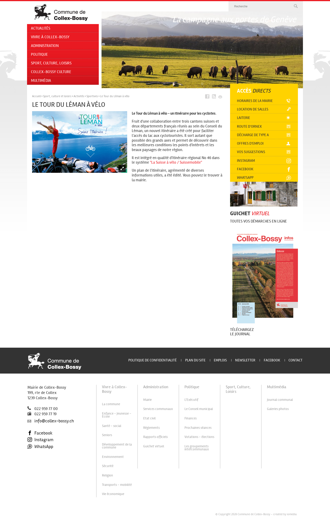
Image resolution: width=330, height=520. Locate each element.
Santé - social (111, 426)
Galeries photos (278, 409)
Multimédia (41, 80)
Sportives (92, 96)
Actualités (40, 28)
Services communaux (158, 409)
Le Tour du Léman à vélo (114, 96)
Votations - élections (199, 437)
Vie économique (113, 494)
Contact (295, 360)
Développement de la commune (117, 445)
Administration (45, 45)
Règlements (151, 428)
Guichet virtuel (153, 446)
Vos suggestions (251, 152)
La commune (111, 404)
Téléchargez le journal (242, 331)
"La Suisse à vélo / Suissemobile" (176, 162)
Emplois (220, 360)
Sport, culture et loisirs (57, 96)
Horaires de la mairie (255, 101)
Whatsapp (245, 177)
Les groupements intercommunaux (196, 447)
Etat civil (149, 418)
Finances (190, 418)
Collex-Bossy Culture (51, 71)
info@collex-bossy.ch (51, 421)
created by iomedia (285, 514)
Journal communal (280, 400)
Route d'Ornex (249, 126)
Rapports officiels (155, 437)
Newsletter (245, 360)
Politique (39, 54)
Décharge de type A (253, 135)
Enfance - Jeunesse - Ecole (116, 414)
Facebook (245, 169)
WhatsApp (40, 446)
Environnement (113, 457)
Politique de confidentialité (152, 360)
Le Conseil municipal (198, 409)
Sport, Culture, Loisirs (51, 63)
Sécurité (107, 466)
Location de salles (252, 109)
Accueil (36, 96)
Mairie (147, 400)
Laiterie (243, 118)
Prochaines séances (198, 428)
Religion (107, 475)
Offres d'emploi (250, 143)
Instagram (246, 160)
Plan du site (195, 360)
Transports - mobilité (117, 485)
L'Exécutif (191, 400)
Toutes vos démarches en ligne (258, 221)
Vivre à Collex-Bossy (50, 37)
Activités (79, 96)
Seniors (107, 435)
